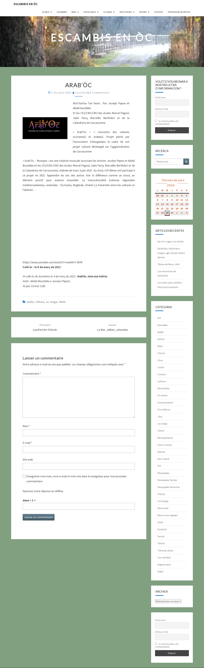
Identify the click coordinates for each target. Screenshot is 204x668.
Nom (26, 426)
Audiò (30, 302)
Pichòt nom (160, 97)
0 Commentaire (99, 92)
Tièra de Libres (165, 550)
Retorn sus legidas (167, 515)
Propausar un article (179, 12)
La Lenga (107, 12)
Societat (158, 12)
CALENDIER (62, 12)
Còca (160, 360)
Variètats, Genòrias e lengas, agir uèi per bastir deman (171, 253)
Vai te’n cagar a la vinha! (170, 241)
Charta (161, 353)
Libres (160, 430)
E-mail (27, 443)
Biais (74, 12)
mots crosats (164, 444)
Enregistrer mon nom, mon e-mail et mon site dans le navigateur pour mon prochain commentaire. (76, 478)
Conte (160, 367)
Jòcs (159, 416)
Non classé (163, 458)
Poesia (161, 494)
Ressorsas (162, 508)
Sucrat (160, 536)
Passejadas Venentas (168, 487)
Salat (160, 522)
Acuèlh (45, 12)
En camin (162, 395)
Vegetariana (164, 564)
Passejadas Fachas (167, 480)
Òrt (159, 465)
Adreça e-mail (161, 108)
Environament (165, 402)
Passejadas (90, 12)
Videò (62, 302)
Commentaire (32, 373)
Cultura (39, 302)
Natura (143, 12)
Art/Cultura (126, 12)
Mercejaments (165, 437)
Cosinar (161, 374)
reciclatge (162, 501)
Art (159, 317)
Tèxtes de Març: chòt (168, 264)
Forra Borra (163, 409)
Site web (28, 459)
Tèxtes (161, 543)
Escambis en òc (26, 4)
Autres (161, 339)
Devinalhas (163, 388)
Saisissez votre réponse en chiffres (43, 491)
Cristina (80, 92)
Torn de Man (164, 557)
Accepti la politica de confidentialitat (166, 122)
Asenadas (162, 325)
